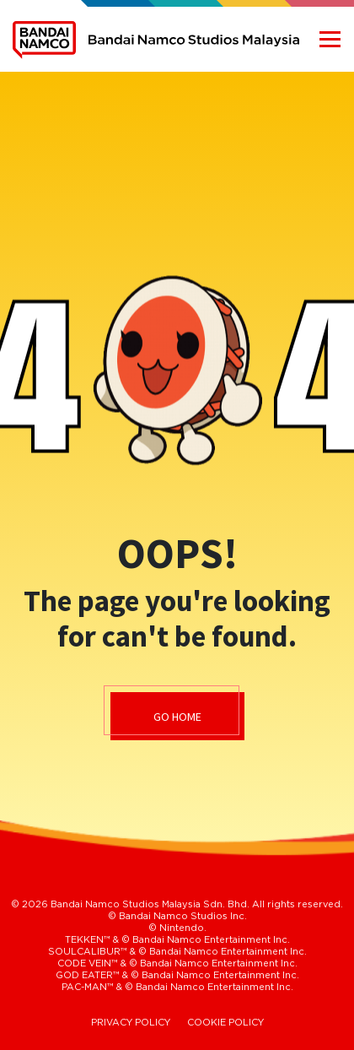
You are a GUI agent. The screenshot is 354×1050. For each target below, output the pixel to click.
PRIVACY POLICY (130, 1022)
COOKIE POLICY (225, 1022)
